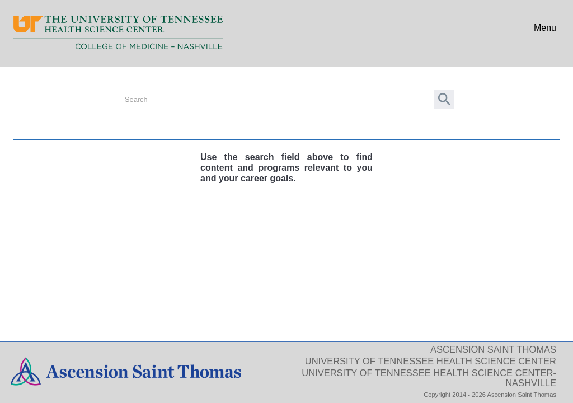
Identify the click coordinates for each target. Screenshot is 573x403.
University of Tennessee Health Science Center (430, 361)
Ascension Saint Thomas (493, 349)
